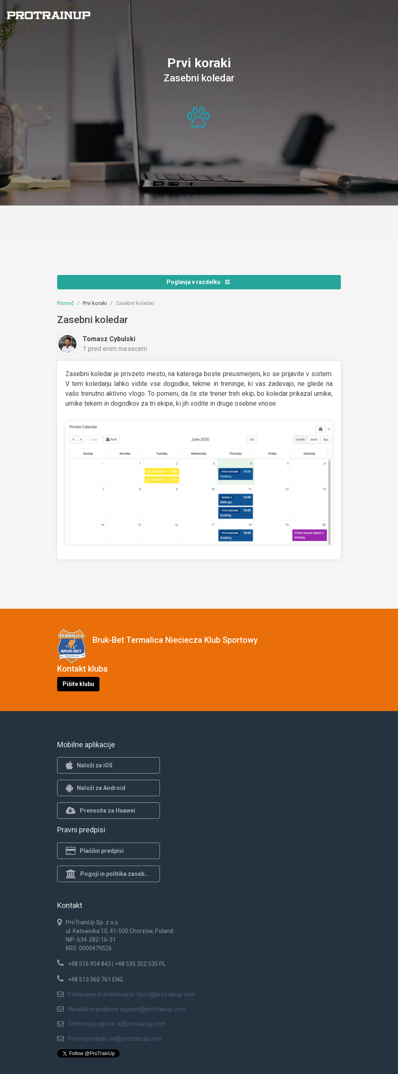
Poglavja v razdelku (198, 282)
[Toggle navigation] (387, 17)
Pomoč (65, 303)
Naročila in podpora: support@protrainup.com (126, 1009)
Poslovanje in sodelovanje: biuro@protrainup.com (131, 994)
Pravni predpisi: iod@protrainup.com (115, 1038)
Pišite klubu (78, 684)
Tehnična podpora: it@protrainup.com (117, 1024)
